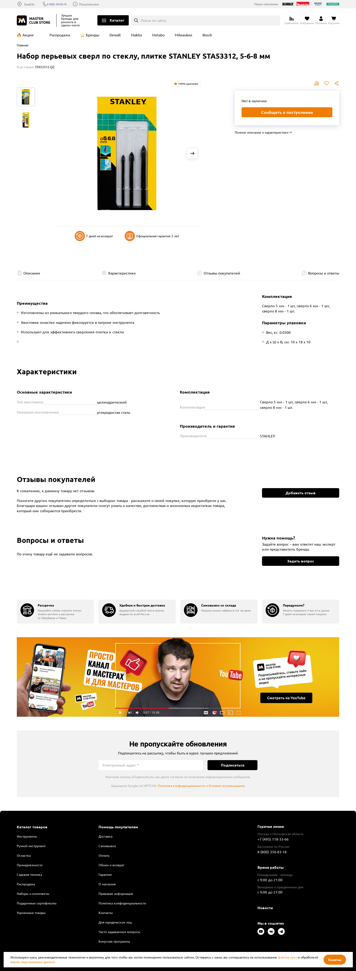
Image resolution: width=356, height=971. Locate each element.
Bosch (207, 34)
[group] (55, 612)
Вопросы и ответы (323, 273)
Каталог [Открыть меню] (117, 20)
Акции (28, 34)
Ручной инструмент (31, 846)
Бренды (92, 34)
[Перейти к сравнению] (291, 20)
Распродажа (59, 34)
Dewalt (115, 34)
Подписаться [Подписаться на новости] (232, 765)
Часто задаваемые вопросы (119, 932)
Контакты (106, 913)
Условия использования (227, 786)
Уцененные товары (31, 913)
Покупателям (97, 4)
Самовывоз (107, 846)
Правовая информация (116, 893)
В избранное (326, 83)
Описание (31, 273)
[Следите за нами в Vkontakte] (271, 931)
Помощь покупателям (118, 827)
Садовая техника (29, 874)
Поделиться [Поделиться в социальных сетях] (336, 83)
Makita (136, 34)
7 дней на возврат (94, 236)
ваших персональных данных (32, 962)
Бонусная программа (114, 941)
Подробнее (178, 677)
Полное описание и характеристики (261, 132)
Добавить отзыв (301, 492)
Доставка (105, 836)
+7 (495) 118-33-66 (273, 839)
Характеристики (122, 273)
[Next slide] (192, 153)
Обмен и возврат (111, 865)
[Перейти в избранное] (307, 20)
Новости (265, 907)
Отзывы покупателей (222, 273)
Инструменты (27, 836)
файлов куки (287, 957)
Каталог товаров (32, 827)
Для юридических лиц (115, 922)
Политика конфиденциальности (181, 786)
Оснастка (24, 855)
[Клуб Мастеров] (34, 20)
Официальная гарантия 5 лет (152, 236)
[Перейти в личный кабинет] (321, 20)
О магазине (107, 884)
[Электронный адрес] (151, 765)
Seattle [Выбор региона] (29, 4)
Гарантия (105, 874)
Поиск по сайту (153, 20)
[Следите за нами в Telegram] (281, 931)
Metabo (158, 34)
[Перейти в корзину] (333, 20)
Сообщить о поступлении (287, 112)
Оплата (104, 855)
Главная (22, 45)
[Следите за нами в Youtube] (260, 931)
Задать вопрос (300, 561)
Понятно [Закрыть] (334, 960)
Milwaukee (183, 34)
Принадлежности (29, 865)
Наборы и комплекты (33, 893)
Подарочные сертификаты (37, 903)
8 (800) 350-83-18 (62, 4)
